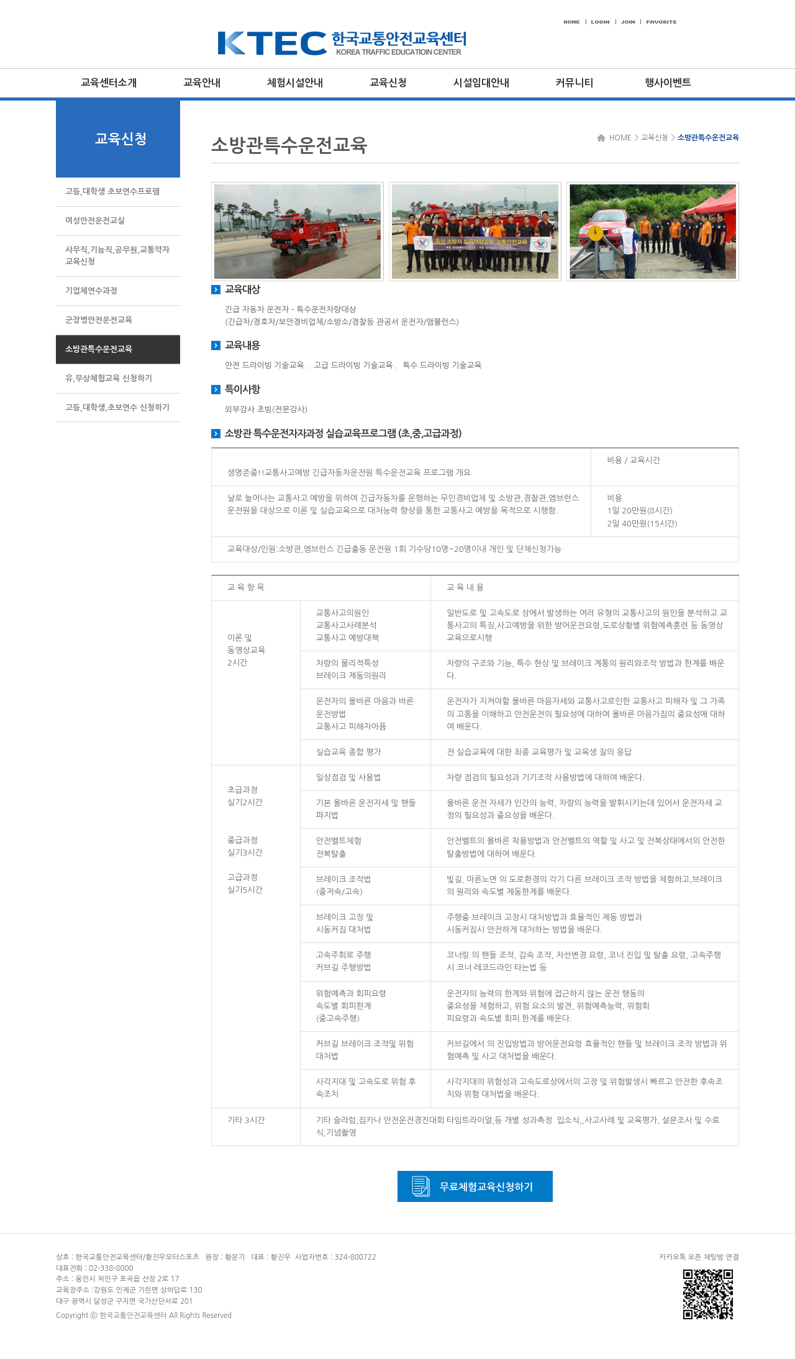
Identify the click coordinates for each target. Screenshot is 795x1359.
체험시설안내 (295, 83)
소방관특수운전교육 (708, 138)
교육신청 (388, 83)
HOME (619, 138)
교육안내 (201, 83)
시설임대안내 (481, 83)
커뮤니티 (574, 83)
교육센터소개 (109, 83)
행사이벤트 (668, 83)
